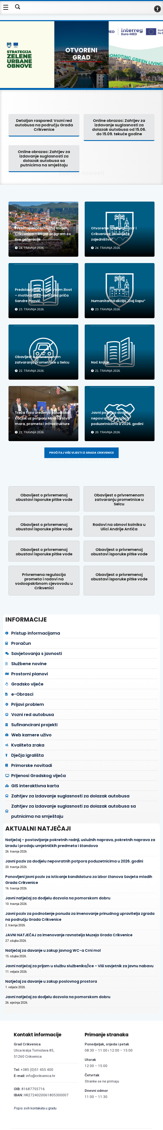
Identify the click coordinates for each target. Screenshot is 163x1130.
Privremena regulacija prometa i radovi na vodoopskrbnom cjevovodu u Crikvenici (44, 580)
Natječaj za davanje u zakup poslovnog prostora (43, 959)
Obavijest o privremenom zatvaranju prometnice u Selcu (40, 356)
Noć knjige (101, 361)
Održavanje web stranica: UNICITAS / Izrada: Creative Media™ (122, 1119)
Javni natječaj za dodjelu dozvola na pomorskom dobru (48, 885)
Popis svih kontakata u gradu (35, 1084)
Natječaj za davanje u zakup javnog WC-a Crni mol (44, 931)
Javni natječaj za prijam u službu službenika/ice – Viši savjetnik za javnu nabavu (67, 945)
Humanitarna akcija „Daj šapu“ (115, 297)
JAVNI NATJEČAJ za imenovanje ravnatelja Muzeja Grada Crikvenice (57, 917)
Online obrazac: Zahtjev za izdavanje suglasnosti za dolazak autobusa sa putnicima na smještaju (44, 157)
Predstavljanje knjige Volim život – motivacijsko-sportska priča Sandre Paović (42, 292)
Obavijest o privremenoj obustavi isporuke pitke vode (44, 496)
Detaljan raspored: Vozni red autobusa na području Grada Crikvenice (44, 124)
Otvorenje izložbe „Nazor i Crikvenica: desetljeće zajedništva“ (116, 233)
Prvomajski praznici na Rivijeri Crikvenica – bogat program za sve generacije (41, 233)
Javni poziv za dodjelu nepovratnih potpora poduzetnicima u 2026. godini (113, 415)
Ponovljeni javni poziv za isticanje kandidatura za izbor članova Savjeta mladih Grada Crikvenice (80, 871)
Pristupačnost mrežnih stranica (126, 1111)
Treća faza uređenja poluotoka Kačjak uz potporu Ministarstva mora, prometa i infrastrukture (43, 415)
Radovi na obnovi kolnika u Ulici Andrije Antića (119, 525)
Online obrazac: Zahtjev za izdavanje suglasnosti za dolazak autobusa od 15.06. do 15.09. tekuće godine (119, 126)
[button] (157, 8)
